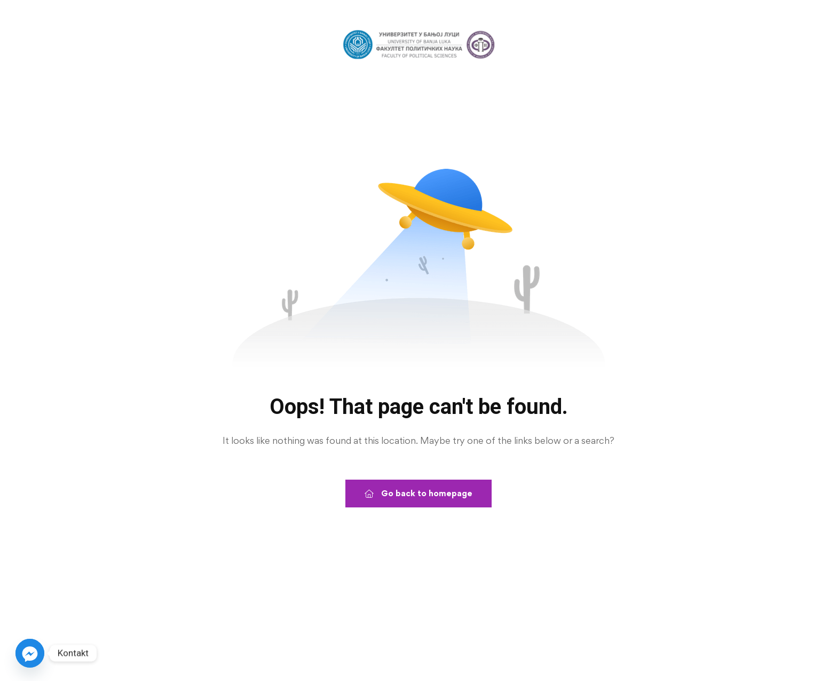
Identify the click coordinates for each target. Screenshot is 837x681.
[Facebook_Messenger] (29, 653)
